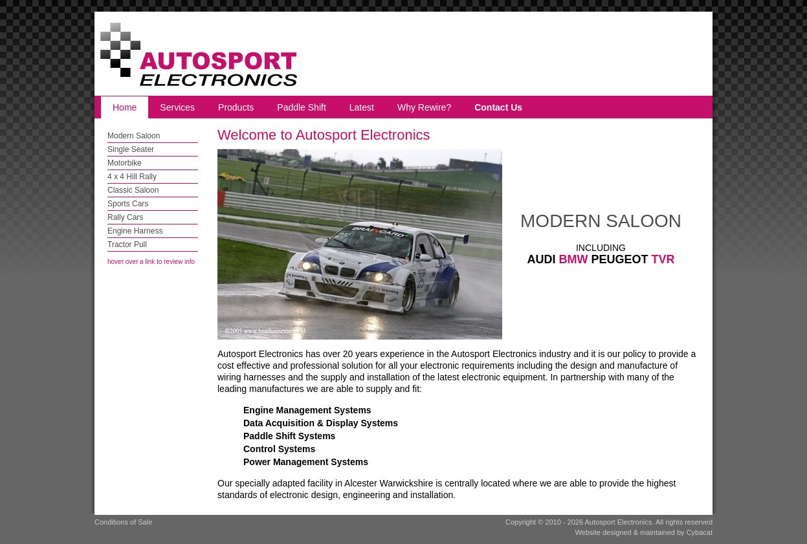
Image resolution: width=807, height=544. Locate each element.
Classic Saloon (133, 190)
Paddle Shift (301, 107)
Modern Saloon (133, 135)
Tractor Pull (127, 244)
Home (125, 107)
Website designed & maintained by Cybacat (644, 532)
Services (177, 107)
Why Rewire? (424, 107)
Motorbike (124, 163)
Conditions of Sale (123, 522)
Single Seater (130, 149)
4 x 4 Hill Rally (132, 176)
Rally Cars (125, 217)
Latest (361, 107)
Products (236, 107)
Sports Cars (127, 203)
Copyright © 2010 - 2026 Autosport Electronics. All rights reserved (609, 522)
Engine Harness (134, 230)
